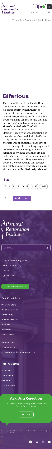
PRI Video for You (9, 320)
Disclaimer (5, 437)
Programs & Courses (11, 310)
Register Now (7, 342)
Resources (6, 329)
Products (17, 20)
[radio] (7, 186)
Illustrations (44, 20)
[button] (26, 414)
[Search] (49, 12)
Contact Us (8, 270)
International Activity (12, 265)
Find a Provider (8, 385)
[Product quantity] (7, 198)
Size (6, 179)
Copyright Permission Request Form (18, 352)
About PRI (6, 370)
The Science (7, 375)
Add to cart (22, 198)
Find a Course (7, 334)
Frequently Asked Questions (15, 260)
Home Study (7, 315)
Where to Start (8, 305)
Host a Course (8, 347)
